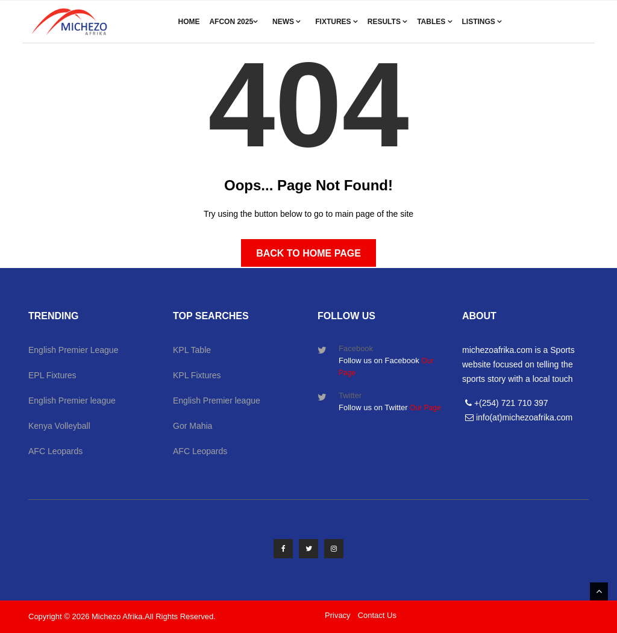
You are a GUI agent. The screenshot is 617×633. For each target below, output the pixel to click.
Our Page (425, 408)
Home (189, 21)
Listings (482, 21)
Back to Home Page (308, 253)
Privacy (338, 615)
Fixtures (336, 21)
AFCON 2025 (233, 21)
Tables (434, 21)
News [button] (286, 21)
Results (387, 21)
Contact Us (377, 615)
